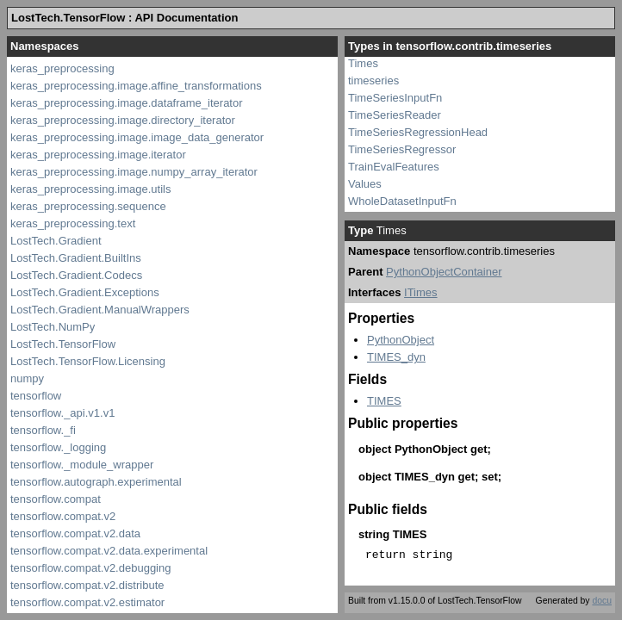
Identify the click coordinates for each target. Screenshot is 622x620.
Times (363, 63)
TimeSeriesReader (394, 114)
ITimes (421, 292)
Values (365, 183)
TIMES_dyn (396, 356)
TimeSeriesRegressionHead (418, 132)
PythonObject (400, 339)
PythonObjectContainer (443, 271)
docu (602, 600)
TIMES (384, 400)
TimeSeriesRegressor (402, 149)
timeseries (373, 80)
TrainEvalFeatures (393, 166)
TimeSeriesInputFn (395, 97)
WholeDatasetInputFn (402, 201)
